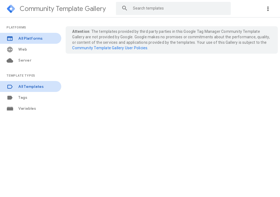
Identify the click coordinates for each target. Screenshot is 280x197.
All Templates (25, 86)
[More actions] (267, 8)
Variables (21, 108)
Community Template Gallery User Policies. (110, 48)
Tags (17, 97)
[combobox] (173, 8)
